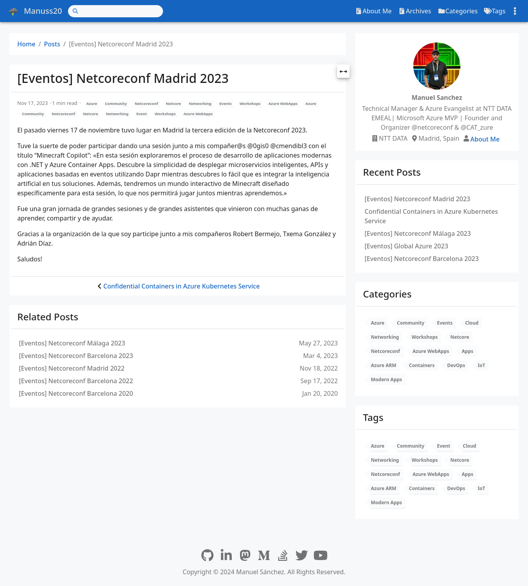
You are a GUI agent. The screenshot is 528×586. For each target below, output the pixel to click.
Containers (421, 365)
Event (141, 113)
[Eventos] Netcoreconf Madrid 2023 (417, 199)
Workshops (250, 103)
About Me (373, 11)
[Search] (115, 11)
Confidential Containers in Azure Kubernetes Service (181, 286)
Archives (414, 11)
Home (26, 44)
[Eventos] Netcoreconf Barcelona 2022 (76, 381)
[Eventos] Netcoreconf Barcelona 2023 (76, 355)
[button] (343, 72)
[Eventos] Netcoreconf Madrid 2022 (72, 368)
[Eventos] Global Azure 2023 (406, 246)
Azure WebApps (282, 103)
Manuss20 (34, 11)
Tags (495, 11)
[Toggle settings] (515, 11)
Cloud (471, 323)
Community (116, 103)
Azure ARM (383, 365)
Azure (91, 103)
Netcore (173, 103)
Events (225, 103)
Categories (458, 11)
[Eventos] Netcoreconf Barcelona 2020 (76, 393)
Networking (200, 103)
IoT (481, 365)
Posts (52, 44)
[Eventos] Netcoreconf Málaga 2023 (72, 343)
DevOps (456, 365)
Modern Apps (386, 379)
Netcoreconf (146, 103)
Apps (467, 351)
